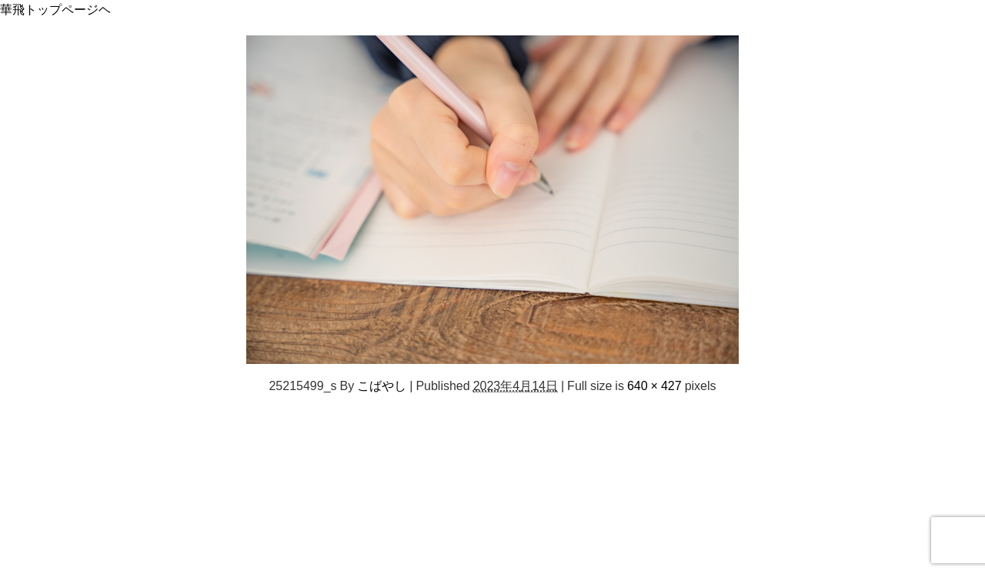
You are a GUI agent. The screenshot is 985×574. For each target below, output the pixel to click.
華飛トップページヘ (55, 9)
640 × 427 (654, 385)
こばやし (381, 385)
